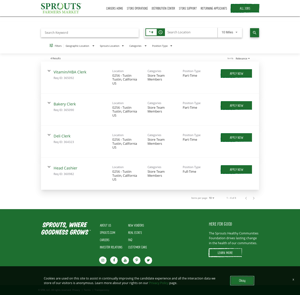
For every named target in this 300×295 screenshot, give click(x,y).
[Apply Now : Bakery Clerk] (236, 105)
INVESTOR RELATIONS (111, 247)
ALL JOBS (245, 8)
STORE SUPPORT (188, 8)
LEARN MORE (225, 253)
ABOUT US (105, 225)
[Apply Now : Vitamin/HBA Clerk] (236, 73)
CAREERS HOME (114, 8)
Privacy (76, 290)
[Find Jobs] (254, 32)
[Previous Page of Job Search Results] (246, 198)
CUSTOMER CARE (137, 247)
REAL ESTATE (135, 232)
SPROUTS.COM (107, 232)
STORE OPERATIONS (137, 8)
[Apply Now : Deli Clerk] (236, 137)
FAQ (130, 240)
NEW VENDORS (136, 225)
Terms (87, 290)
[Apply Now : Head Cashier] (236, 169)
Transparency (102, 290)
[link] (150, 78)
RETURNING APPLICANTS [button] (214, 8)
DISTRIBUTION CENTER (163, 8)
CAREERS (104, 240)
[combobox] (90, 32)
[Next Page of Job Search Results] (254, 198)
